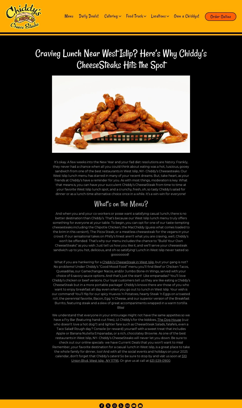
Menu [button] (69, 16)
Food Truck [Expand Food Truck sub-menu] (136, 16)
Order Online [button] (220, 17)
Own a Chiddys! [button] (186, 16)
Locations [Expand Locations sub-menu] (160, 16)
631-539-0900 (160, 362)
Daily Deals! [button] (89, 16)
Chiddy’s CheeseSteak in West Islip (128, 263)
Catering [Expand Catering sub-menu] (112, 16)
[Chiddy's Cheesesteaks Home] (24, 16)
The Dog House (169, 321)
